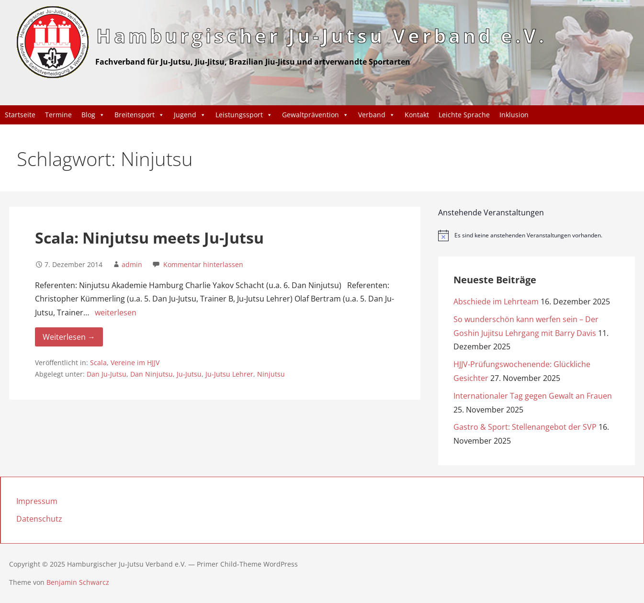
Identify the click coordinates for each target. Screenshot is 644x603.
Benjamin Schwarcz (77, 582)
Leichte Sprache (464, 114)
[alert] (536, 235)
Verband (376, 114)
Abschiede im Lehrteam (496, 301)
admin (132, 264)
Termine (58, 114)
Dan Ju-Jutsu (106, 374)
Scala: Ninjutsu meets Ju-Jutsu (149, 237)
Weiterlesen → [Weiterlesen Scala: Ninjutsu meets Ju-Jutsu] (69, 337)
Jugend (190, 114)
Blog (93, 114)
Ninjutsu (271, 374)
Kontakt (417, 114)
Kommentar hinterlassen (203, 264)
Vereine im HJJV (135, 362)
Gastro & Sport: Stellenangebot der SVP (525, 427)
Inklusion (514, 114)
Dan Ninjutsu (151, 374)
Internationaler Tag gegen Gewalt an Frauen (532, 396)
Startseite (20, 114)
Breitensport (139, 114)
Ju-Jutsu (189, 374)
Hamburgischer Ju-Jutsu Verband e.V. (321, 35)
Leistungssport (243, 114)
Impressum (36, 501)
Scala (98, 362)
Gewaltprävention (315, 114)
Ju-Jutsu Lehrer (229, 374)
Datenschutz (39, 519)
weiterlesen (115, 312)
